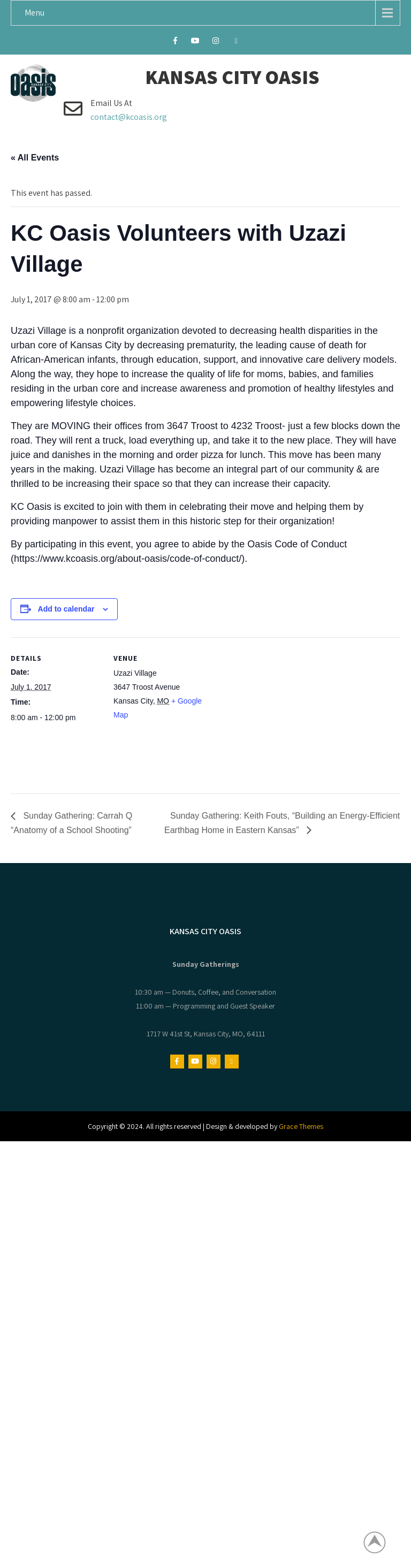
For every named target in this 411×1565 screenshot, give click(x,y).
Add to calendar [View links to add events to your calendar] (66, 609)
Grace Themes (301, 1126)
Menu (34, 12)
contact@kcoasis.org (128, 117)
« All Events (35, 157)
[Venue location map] (272, 711)
